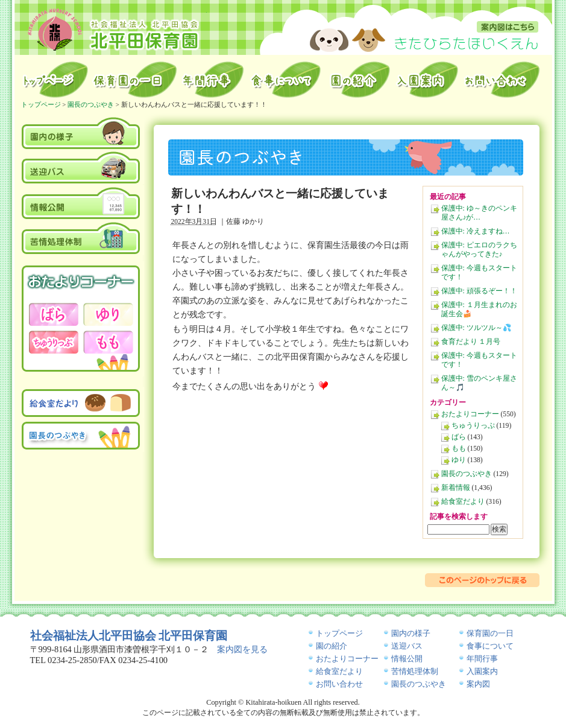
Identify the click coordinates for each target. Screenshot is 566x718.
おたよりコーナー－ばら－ (53, 314)
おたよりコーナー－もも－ (108, 342)
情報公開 (81, 202)
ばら (458, 437)
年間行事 (213, 79)
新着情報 (455, 488)
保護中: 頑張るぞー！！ (479, 291)
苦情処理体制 (81, 237)
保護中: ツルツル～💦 (476, 328)
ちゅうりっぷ (473, 426)
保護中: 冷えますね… (475, 231)
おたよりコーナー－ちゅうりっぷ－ (53, 342)
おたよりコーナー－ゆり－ (108, 314)
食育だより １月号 (471, 342)
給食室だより (463, 502)
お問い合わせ (503, 79)
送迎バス (81, 167)
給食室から (286, 79)
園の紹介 (359, 79)
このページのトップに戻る (482, 580)
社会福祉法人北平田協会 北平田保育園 (129, 635)
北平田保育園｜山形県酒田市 (113, 29)
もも (458, 449)
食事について (490, 645)
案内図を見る (242, 649)
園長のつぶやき (466, 474)
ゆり (458, 460)
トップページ (54, 79)
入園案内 (427, 79)
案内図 (507, 27)
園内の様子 (81, 132)
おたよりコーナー (470, 414)
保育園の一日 (135, 79)
